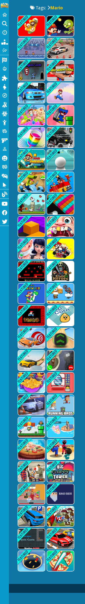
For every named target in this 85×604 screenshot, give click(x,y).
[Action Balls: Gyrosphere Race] (60, 159)
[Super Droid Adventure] (60, 293)
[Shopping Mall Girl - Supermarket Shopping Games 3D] (31, 471)
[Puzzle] (4, 77)
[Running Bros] (60, 404)
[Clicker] (4, 184)
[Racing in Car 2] (31, 92)
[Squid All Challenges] (60, 449)
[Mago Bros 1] (60, 494)
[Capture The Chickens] (31, 204)
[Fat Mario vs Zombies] (60, 516)
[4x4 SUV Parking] (60, 48)
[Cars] (4, 131)
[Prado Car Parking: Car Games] (31, 516)
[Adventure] (4, 95)
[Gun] (4, 140)
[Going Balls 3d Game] (60, 338)
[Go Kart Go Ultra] (31, 182)
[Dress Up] (4, 86)
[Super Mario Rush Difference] (31, 26)
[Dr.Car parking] (31, 404)
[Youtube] (4, 203)
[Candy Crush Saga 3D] (31, 115)
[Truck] (4, 166)
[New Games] (4, 32)
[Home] (4, 14)
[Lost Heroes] (60, 271)
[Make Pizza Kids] (60, 561)
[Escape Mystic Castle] (31, 538)
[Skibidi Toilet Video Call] (60, 360)
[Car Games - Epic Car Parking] (60, 137)
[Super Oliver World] (31, 427)
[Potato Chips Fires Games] (31, 382)
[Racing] (4, 59)
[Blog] (4, 193)
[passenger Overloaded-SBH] (60, 182)
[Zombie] (4, 113)
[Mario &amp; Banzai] (60, 92)
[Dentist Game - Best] (60, 226)
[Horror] (4, 157)
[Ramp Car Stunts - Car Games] (31, 338)
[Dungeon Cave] (31, 70)
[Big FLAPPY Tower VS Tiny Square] (60, 471)
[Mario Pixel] (31, 315)
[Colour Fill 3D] (31, 137)
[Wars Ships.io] (60, 427)
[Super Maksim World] (31, 159)
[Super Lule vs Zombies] (60, 26)
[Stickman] (4, 122)
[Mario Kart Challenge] (60, 248)
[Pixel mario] (31, 271)
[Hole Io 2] (31, 561)
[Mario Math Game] (60, 70)
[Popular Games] (4, 41)
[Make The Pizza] (31, 449)
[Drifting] (4, 175)
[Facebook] (4, 212)
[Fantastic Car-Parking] (60, 538)
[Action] (4, 68)
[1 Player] (4, 148)
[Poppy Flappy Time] (60, 115)
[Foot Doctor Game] (31, 248)
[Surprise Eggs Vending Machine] (60, 382)
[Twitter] (4, 221)
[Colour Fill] (60, 204)
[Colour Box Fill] (31, 226)
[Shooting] (4, 104)
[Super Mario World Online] (31, 293)
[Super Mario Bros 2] (31, 48)
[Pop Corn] (60, 315)
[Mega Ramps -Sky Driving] (31, 360)
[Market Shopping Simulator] (31, 494)
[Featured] (4, 50)
